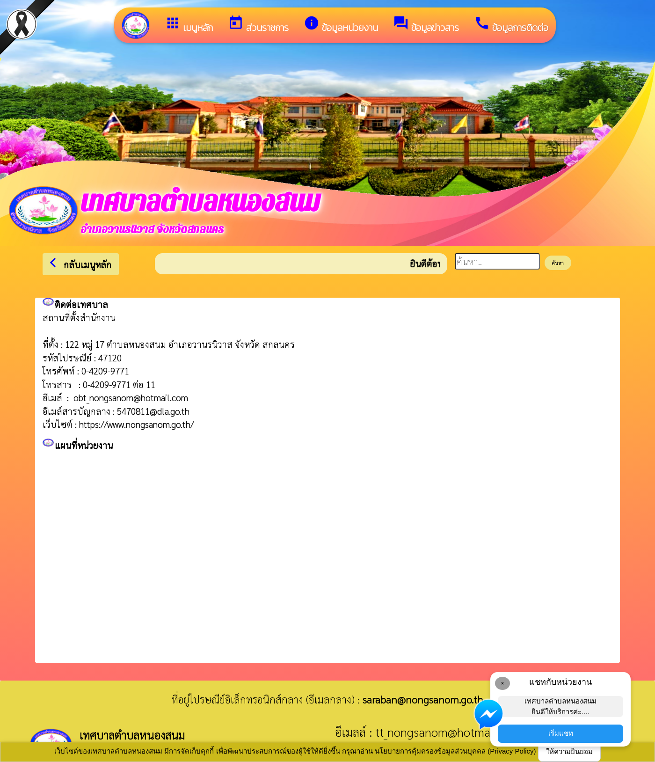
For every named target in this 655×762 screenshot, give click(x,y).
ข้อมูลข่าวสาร (426, 25)
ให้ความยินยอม (569, 751)
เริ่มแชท (560, 733)
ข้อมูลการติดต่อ (511, 25)
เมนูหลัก (189, 25)
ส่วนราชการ (258, 25)
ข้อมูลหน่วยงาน (341, 25)
